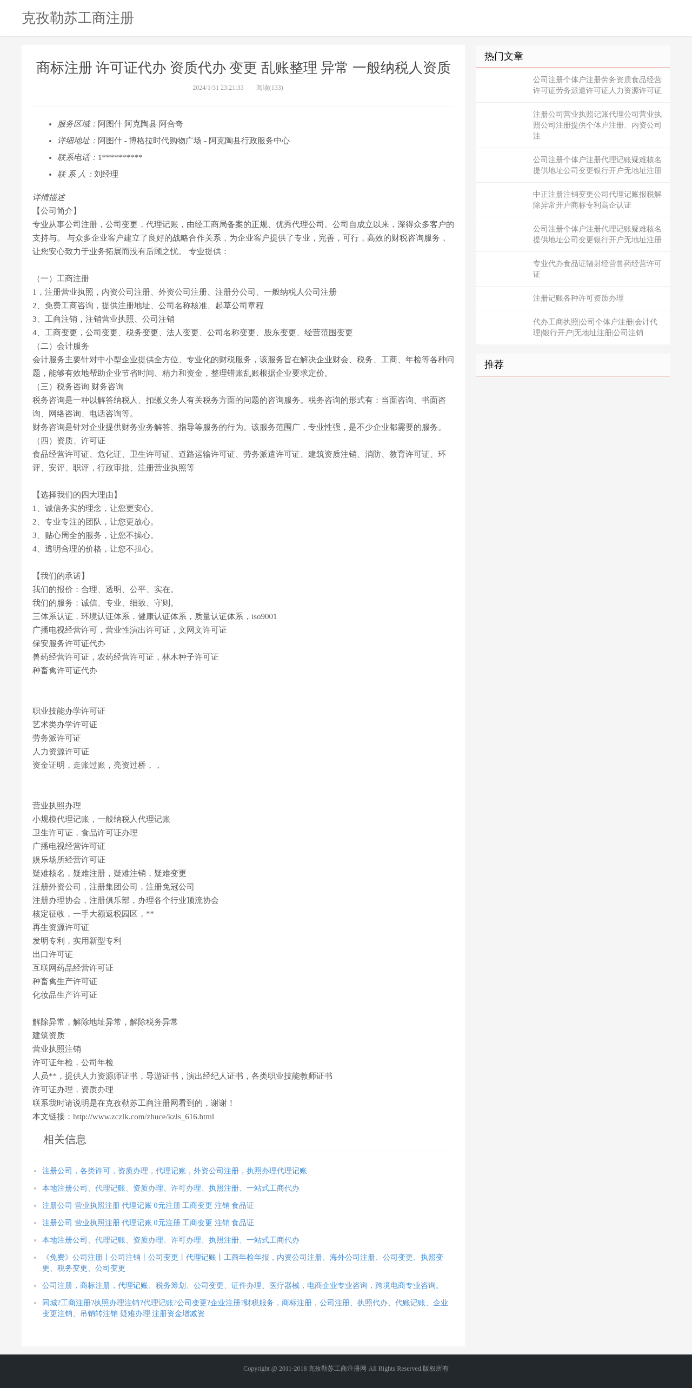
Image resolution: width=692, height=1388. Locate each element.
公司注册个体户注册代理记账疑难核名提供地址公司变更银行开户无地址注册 (597, 165)
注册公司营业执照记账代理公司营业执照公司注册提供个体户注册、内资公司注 (597, 125)
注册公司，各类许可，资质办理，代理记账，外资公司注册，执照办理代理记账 (174, 1171)
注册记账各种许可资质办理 (578, 298)
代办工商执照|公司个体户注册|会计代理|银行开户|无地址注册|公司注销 (595, 327)
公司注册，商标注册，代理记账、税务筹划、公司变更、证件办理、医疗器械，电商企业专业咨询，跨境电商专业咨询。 (242, 1285)
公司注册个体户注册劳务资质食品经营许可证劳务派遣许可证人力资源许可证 (597, 85)
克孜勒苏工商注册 (78, 18)
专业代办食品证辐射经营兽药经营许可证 (597, 269)
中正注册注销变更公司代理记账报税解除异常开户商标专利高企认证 (597, 199)
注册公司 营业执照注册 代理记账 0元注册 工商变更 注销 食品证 (148, 1205)
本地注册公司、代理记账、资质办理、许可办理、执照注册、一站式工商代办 (171, 1188)
